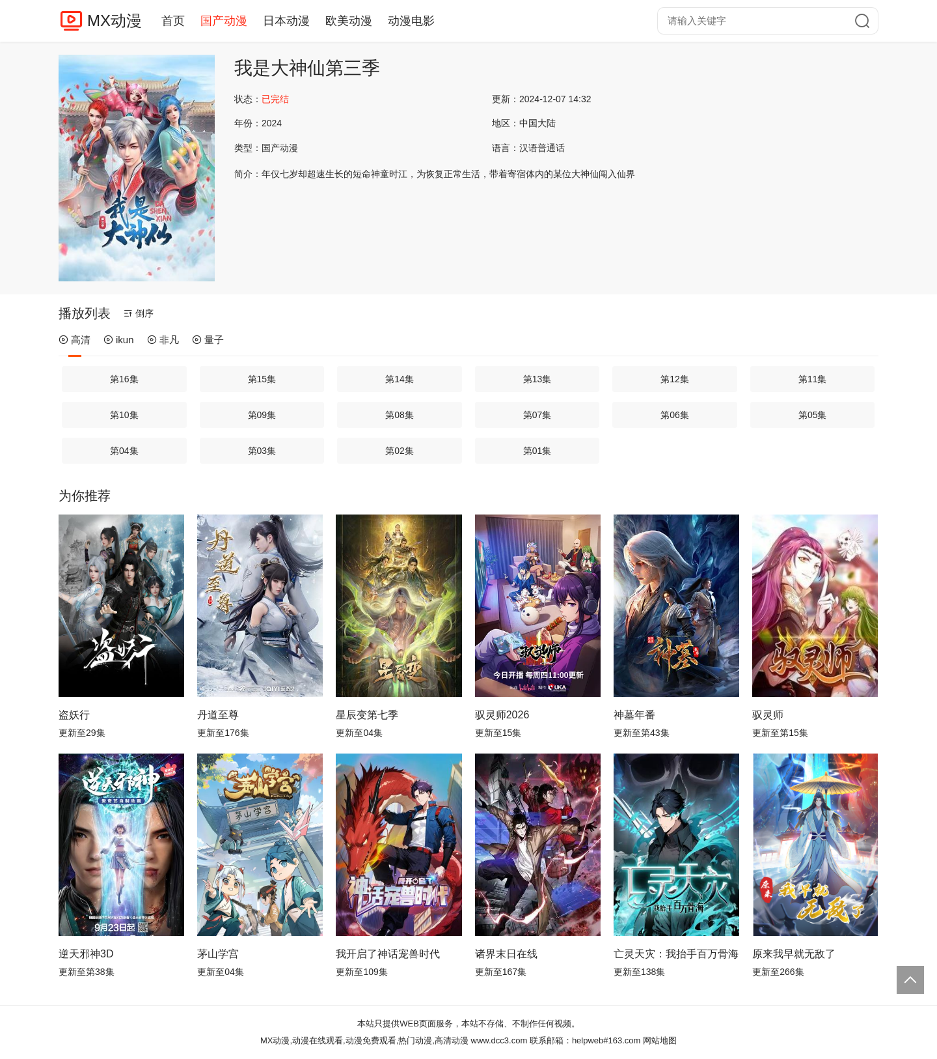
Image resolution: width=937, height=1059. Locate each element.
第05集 (812, 415)
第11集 (812, 379)
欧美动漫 (348, 20)
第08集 (399, 415)
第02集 (399, 450)
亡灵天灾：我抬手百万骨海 (676, 953)
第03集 (262, 450)
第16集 (124, 379)
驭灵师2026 (502, 714)
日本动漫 (286, 20)
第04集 (124, 450)
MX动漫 (114, 20)
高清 (74, 339)
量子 (208, 339)
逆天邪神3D (86, 953)
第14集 (399, 379)
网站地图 (660, 1040)
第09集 (262, 415)
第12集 (674, 379)
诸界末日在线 (506, 953)
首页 (173, 20)
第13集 (537, 379)
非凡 (163, 339)
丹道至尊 (218, 714)
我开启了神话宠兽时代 (388, 953)
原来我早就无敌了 (793, 953)
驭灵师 (767, 714)
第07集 (537, 415)
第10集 (124, 415)
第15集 (262, 379)
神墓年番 (634, 714)
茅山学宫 (218, 953)
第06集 (674, 415)
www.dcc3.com (499, 1040)
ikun (118, 339)
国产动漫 (223, 20)
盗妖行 (74, 714)
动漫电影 (411, 20)
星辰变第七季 (367, 714)
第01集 (537, 450)
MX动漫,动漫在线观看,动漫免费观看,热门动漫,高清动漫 (364, 1040)
